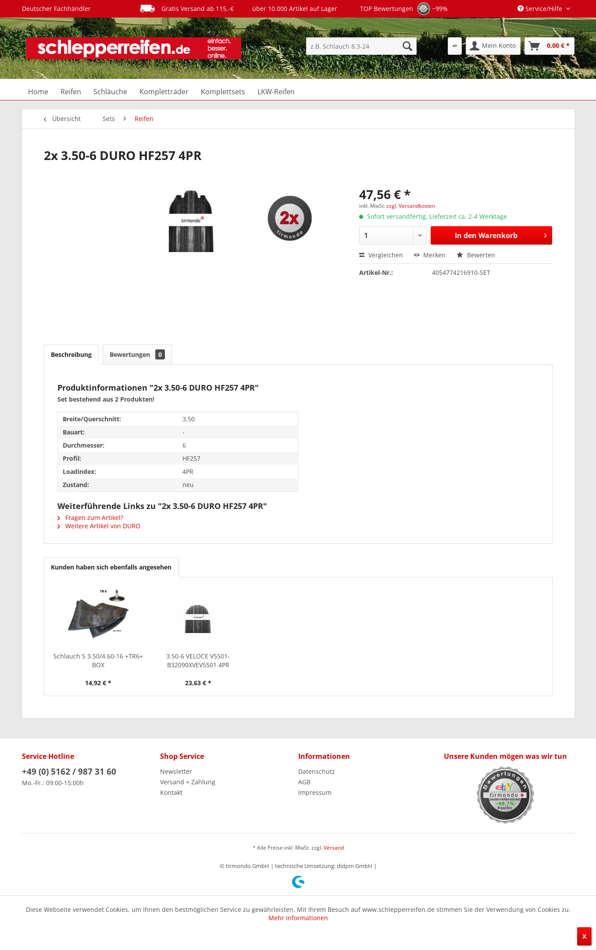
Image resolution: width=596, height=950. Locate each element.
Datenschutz (316, 771)
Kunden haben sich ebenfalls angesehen (111, 567)
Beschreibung (71, 354)
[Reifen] (70, 91)
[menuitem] (361, 46)
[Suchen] (407, 46)
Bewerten (476, 255)
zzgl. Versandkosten (410, 206)
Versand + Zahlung (187, 782)
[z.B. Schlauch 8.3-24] (361, 46)
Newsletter (176, 771)
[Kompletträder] (164, 91)
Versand (334, 847)
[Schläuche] (110, 91)
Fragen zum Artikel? (90, 517)
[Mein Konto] (493, 46)
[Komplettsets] (223, 91)
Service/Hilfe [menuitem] (540, 8)
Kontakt (171, 792)
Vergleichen (381, 255)
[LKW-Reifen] (276, 91)
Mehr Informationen (298, 918)
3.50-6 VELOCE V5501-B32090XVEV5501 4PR (198, 660)
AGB (304, 782)
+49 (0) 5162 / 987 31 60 (69, 771)
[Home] (38, 91)
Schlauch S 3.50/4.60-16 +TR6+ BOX (98, 660)
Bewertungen (137, 354)
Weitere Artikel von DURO (98, 526)
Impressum (315, 792)
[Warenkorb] (550, 46)
